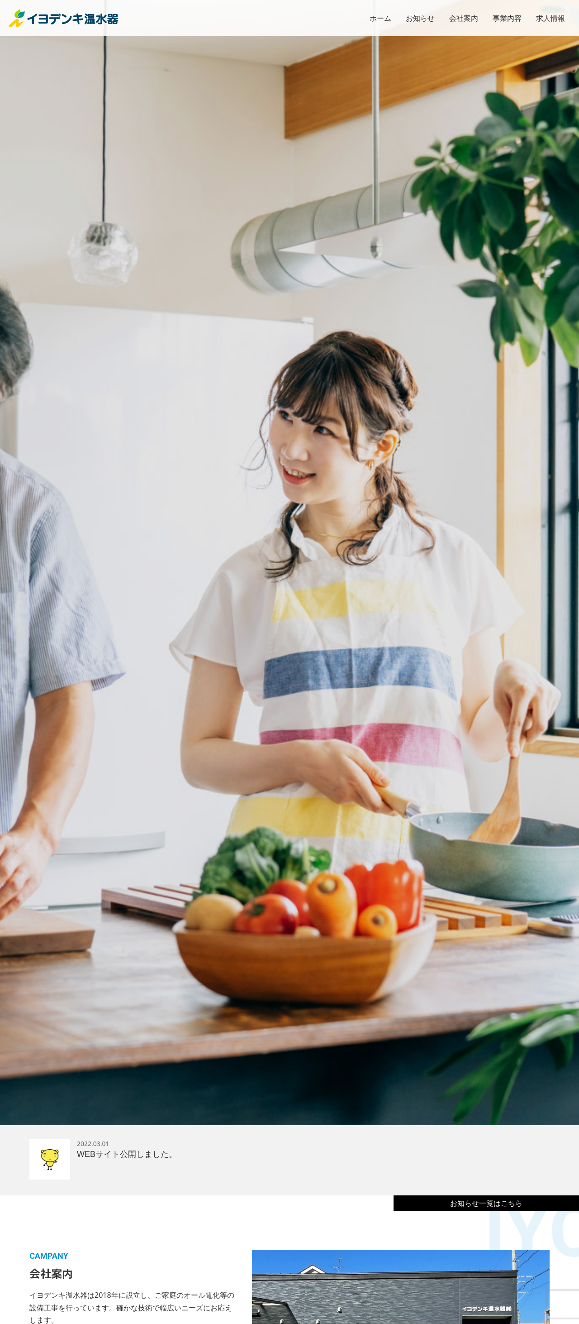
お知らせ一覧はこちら (486, 1203)
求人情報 (550, 18)
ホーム (380, 18)
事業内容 (507, 18)
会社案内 (463, 18)
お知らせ (420, 18)
